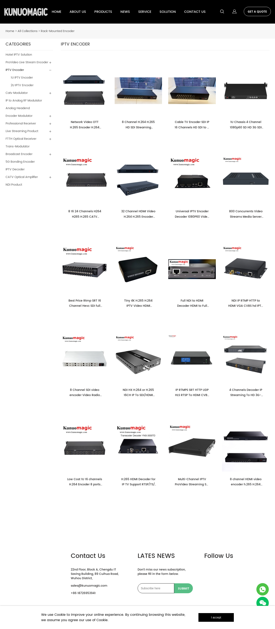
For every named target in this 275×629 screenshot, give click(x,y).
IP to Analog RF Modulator (24, 100)
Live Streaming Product (22, 131)
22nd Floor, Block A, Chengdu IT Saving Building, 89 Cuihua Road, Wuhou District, (95, 574)
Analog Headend (18, 108)
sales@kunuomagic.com (89, 585)
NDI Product (14, 184)
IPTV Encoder (15, 70)
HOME (56, 11)
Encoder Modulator (19, 115)
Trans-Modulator (18, 146)
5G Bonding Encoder (20, 161)
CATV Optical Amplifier (22, 177)
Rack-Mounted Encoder (57, 31)
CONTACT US (195, 11)
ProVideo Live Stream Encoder (27, 62)
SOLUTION (168, 11)
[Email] (156, 588)
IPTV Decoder (15, 169)
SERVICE (144, 11)
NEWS (125, 11)
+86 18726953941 (83, 593)
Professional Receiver (21, 123)
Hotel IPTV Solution (19, 54)
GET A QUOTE (257, 11)
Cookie (60, 614)
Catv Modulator (17, 93)
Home (10, 31)
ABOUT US (78, 11)
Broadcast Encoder (19, 154)
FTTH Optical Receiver (21, 138)
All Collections (27, 31)
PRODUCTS (103, 11)
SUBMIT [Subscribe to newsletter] (183, 588)
